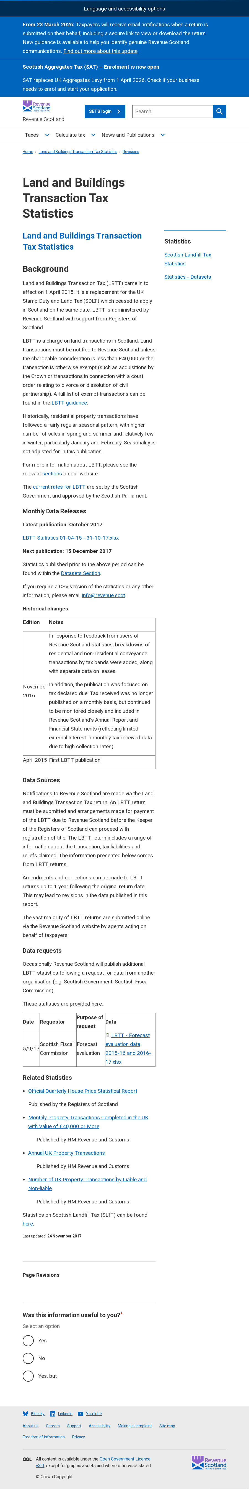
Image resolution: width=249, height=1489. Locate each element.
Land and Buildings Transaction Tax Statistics (78, 151)
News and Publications (128, 135)
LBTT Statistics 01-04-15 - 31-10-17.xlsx (71, 538)
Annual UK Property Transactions (66, 1153)
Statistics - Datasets (187, 277)
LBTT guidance (69, 403)
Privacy (78, 1437)
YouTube (94, 1414)
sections (52, 473)
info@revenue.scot (103, 595)
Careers (53, 1426)
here (28, 1224)
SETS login (107, 111)
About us (30, 1426)
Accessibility (99, 1426)
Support (74, 1426)
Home (28, 151)
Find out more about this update (100, 51)
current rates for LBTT (59, 487)
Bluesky (38, 1414)
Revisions (131, 151)
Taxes (32, 135)
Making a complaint (135, 1426)
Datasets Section (80, 573)
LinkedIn (65, 1414)
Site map (167, 1426)
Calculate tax (70, 135)
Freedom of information (44, 1437)
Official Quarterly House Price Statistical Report (82, 1091)
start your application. (92, 89)
